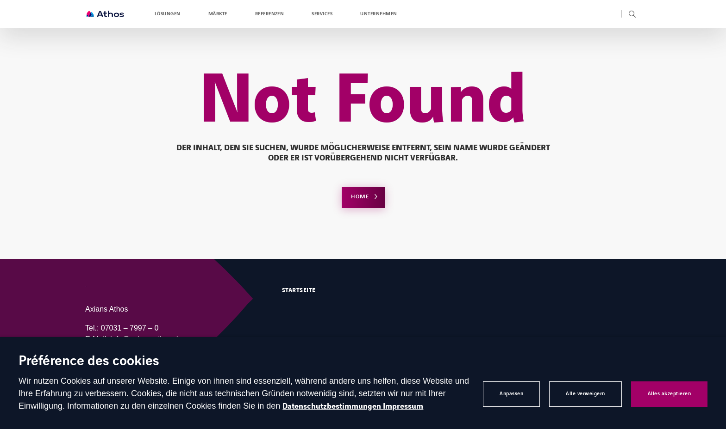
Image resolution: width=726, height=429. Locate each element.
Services (322, 14)
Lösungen (168, 14)
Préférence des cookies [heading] (89, 361)
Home (360, 197)
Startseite (299, 290)
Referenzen (269, 14)
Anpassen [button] (511, 393)
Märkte (217, 14)
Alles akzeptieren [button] (669, 393)
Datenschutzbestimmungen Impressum (352, 406)
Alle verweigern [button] (585, 393)
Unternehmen (378, 14)
